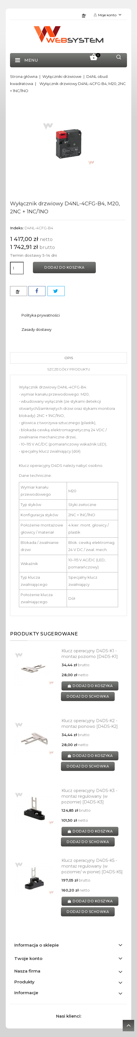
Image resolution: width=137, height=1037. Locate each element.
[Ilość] (17, 268)
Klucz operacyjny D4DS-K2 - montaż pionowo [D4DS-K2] (89, 723)
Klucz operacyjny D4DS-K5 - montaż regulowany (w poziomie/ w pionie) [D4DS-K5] (92, 866)
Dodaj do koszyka (64, 267)
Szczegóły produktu (68, 369)
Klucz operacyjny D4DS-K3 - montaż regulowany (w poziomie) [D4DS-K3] (89, 796)
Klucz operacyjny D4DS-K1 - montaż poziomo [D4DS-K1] (89, 653)
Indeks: (17, 228)
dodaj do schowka (88, 696)
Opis (68, 358)
